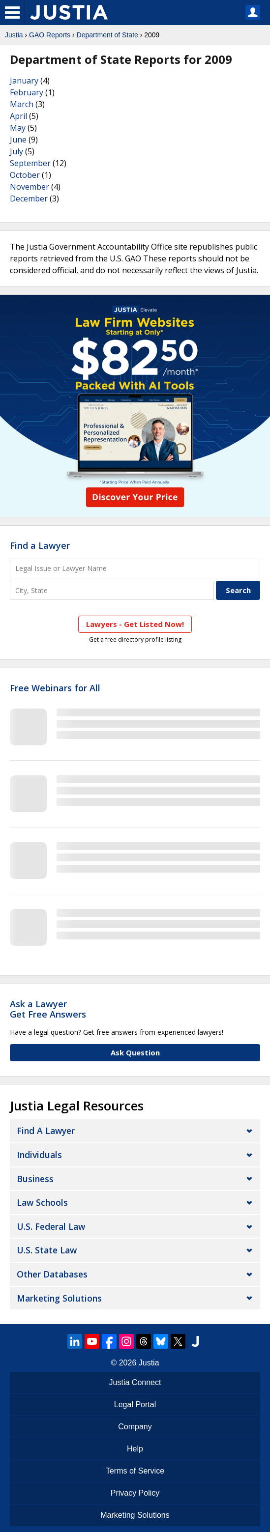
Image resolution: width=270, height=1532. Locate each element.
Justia (14, 35)
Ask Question (135, 1052)
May (18, 127)
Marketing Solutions (59, 1298)
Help (135, 1449)
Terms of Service (135, 1471)
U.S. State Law (47, 1250)
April (18, 116)
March (21, 104)
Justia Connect (135, 1382)
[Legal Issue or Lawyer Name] (135, 568)
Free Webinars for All (55, 688)
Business (35, 1179)
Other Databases (52, 1274)
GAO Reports (49, 35)
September (30, 163)
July (16, 151)
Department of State (107, 35)
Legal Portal (135, 1404)
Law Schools (42, 1202)
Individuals (39, 1155)
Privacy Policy (135, 1493)
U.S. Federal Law (51, 1226)
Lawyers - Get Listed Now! (135, 624)
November (29, 186)
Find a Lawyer (40, 545)
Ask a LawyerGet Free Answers (48, 1009)
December (29, 198)
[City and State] (112, 590)
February (26, 92)
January (24, 80)
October (25, 175)
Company (134, 1426)
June (18, 139)
